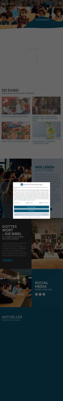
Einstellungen (20, 199)
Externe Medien (43, 202)
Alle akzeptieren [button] (31, 207)
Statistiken (30, 202)
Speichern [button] (31, 210)
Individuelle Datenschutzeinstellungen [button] (31, 214)
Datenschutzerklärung (28, 198)
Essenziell (17, 202)
